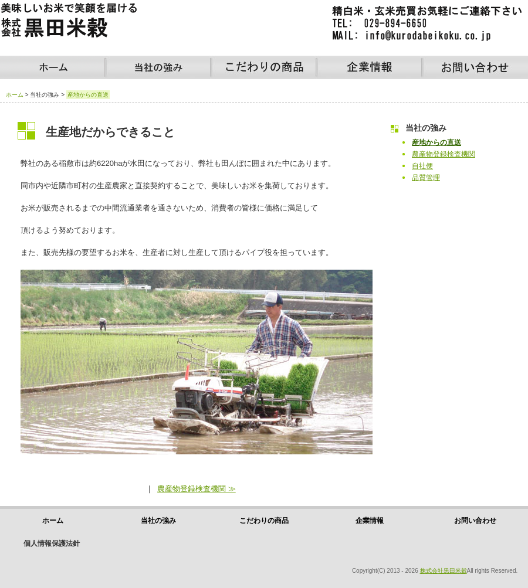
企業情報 (369, 67)
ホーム (53, 67)
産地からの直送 (436, 142)
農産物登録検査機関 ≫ (196, 488)
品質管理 (426, 178)
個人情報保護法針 (51, 543)
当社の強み (158, 67)
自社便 (422, 166)
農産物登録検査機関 (443, 154)
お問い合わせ (475, 67)
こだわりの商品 (264, 67)
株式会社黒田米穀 (443, 570)
